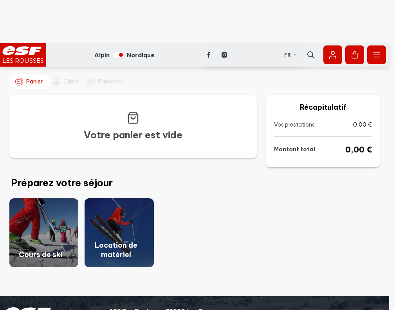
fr (290, 12)
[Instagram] (224, 12)
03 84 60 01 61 (131, 280)
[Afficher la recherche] (310, 11)
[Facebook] (209, 12)
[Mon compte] (332, 11)
